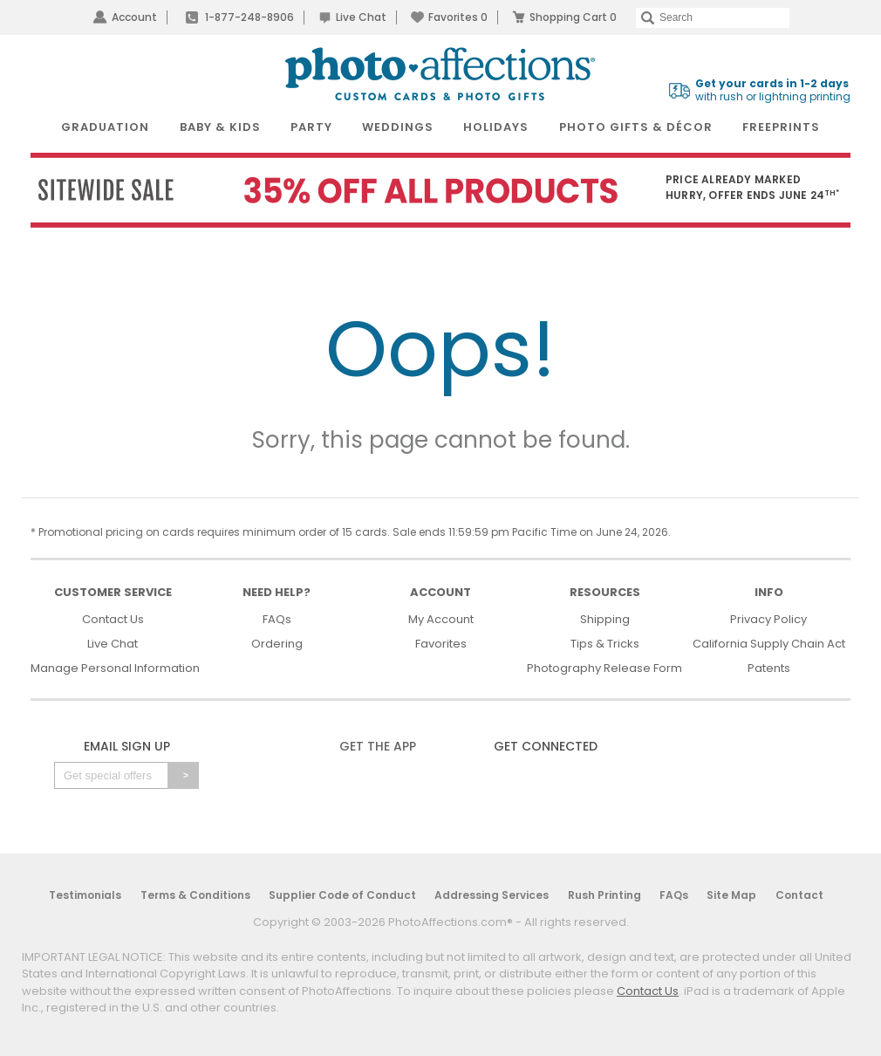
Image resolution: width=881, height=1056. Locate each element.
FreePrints (781, 127)
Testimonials (85, 895)
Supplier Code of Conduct (342, 895)
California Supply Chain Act (769, 643)
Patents (769, 668)
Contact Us (113, 619)
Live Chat (361, 17)
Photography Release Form (604, 668)
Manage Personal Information (115, 668)
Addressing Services (491, 895)
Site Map (731, 895)
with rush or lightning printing (772, 90)
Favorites (458, 17)
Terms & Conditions (195, 895)
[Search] (712, 18)
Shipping (605, 619)
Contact (799, 895)
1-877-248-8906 (249, 17)
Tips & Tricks (604, 643)
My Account (441, 619)
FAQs (277, 619)
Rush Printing (604, 895)
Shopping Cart (573, 17)
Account (134, 17)
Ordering (277, 643)
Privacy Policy (768, 619)
